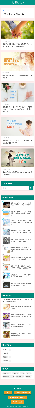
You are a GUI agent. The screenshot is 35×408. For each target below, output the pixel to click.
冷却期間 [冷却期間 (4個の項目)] (15, 373)
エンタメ (7, 350)
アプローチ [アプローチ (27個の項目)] (6, 373)
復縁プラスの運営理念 (22, 392)
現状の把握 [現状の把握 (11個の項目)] (20, 376)
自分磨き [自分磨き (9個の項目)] (28, 376)
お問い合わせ (17, 402)
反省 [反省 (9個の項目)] (22, 373)
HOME (17, 388)
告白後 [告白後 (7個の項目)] (28, 373)
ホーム (8, 392)
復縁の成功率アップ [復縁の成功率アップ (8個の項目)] (8, 376)
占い (5, 353)
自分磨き (7, 361)
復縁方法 (7, 357)
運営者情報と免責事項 (17, 397)
